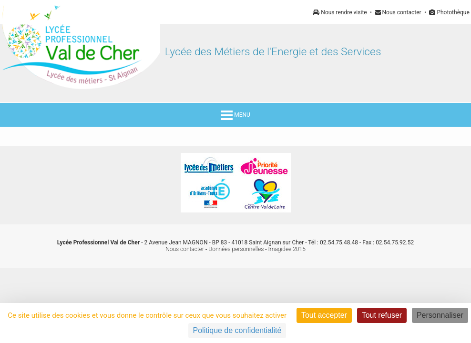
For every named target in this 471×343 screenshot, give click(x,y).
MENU (235, 114)
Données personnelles (236, 249)
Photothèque (449, 12)
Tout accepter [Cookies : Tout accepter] (324, 315)
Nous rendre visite (340, 12)
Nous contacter (398, 12)
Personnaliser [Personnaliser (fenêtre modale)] (440, 315)
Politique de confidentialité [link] (237, 330)
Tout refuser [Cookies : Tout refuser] (382, 315)
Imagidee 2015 (287, 249)
